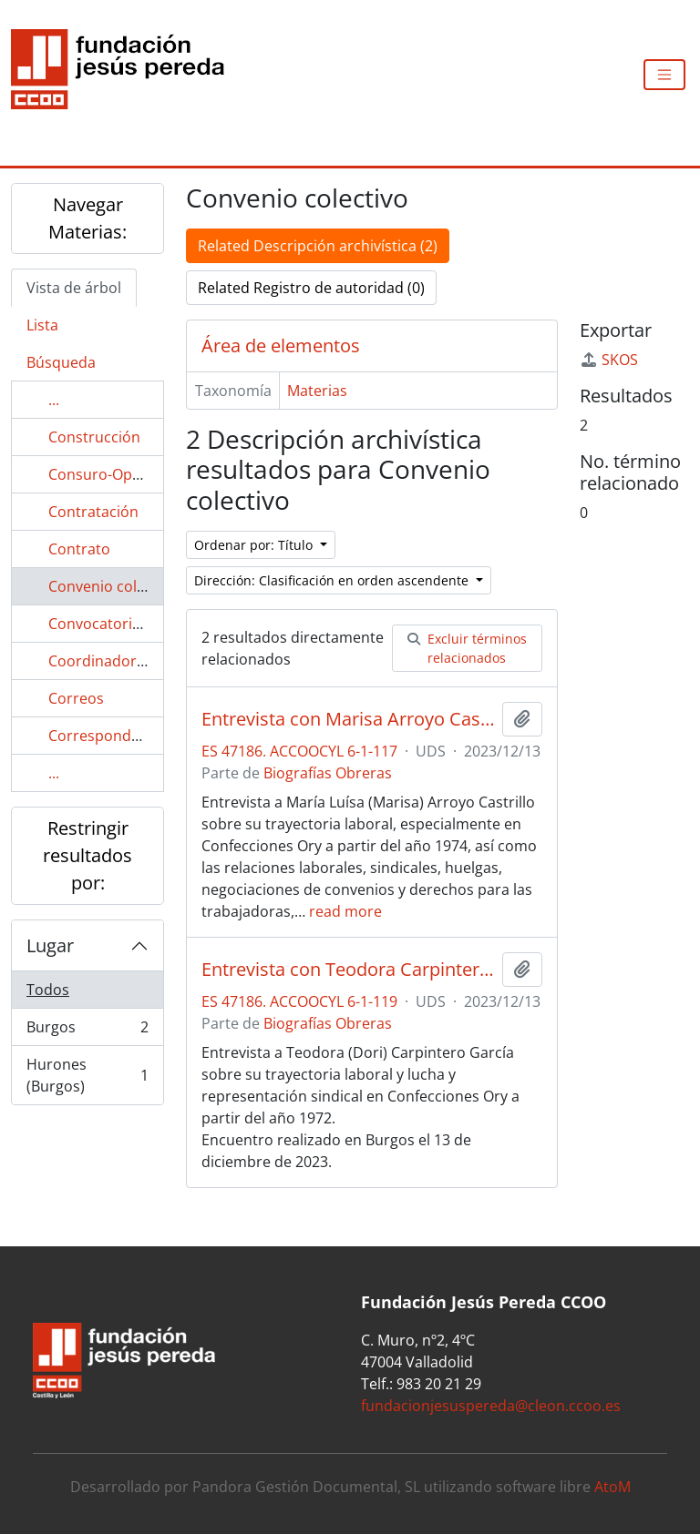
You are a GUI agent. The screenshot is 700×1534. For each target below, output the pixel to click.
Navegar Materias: (87, 218)
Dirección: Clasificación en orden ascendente (333, 580)
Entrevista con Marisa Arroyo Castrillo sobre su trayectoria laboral (348, 719)
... (53, 400)
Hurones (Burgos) (87, 1075)
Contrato (79, 549)
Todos (47, 990)
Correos (76, 698)
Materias (317, 391)
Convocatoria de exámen (134, 624)
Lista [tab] (42, 325)
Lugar (50, 945)
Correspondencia (108, 736)
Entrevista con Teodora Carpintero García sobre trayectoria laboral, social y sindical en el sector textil (348, 969)
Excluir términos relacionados (467, 648)
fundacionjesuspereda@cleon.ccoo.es (491, 1406)
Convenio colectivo (113, 586)
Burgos (87, 1031)
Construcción (94, 437)
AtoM (612, 1487)
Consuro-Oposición (114, 474)
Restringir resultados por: (87, 855)
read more (345, 911)
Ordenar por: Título (255, 545)
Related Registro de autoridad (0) (311, 288)
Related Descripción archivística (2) (318, 246)
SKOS (609, 360)
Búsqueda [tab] (61, 362)
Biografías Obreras (327, 773)
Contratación (93, 512)
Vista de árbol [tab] (73, 288)
